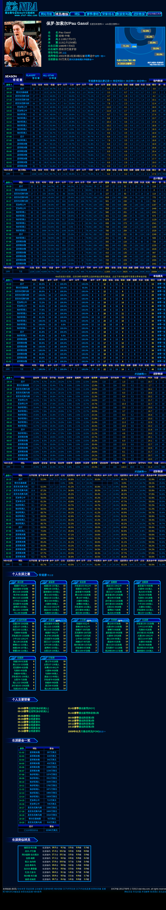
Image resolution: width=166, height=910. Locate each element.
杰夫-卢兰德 (30, 851)
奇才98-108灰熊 (20, 595)
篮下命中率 (43, 475)
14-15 (9, 111)
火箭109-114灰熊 (114, 627)
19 (104, 302)
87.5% (42, 313)
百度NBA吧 (48, 889)
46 (153, 306)
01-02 (9, 166)
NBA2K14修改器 (12, 892)
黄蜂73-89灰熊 (114, 630)
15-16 (9, 107)
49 (34, 317)
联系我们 (154, 892)
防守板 (53, 378)
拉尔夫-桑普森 (30, 869)
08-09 (9, 133)
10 (49, 295)
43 (153, 332)
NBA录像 (58, 889)
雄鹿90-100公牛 (83, 589)
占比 (63, 475)
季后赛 (50, 575)
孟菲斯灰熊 (22, 144)
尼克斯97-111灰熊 (114, 648)
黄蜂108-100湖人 (51, 589)
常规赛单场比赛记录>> (100, 81)
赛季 (9, 84)
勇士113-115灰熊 (20, 664)
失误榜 (145, 620)
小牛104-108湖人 (145, 604)
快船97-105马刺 (83, 630)
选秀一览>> (100, 56)
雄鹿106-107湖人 (51, 586)
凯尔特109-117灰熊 (114, 651)
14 (104, 299)
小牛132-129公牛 (20, 639)
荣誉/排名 (108, 14)
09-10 (9, 129)
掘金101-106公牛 (114, 586)
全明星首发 (34, 728)
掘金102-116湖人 (51, 610)
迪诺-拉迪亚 (30, 879)
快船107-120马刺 (83, 636)
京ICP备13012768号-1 (121, 889)
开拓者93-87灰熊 (83, 648)
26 (153, 313)
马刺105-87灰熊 (20, 689)
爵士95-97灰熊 (114, 598)
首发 (40, 85)
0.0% (63, 324)
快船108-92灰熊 (20, 661)
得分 (154, 85)
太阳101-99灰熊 (114, 607)
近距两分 (71, 475)
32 (153, 324)
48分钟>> (141, 81)
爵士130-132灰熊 (83, 595)
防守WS (142, 378)
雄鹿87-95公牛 (20, 586)
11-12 (9, 122)
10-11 (9, 125)
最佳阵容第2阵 (86, 723)
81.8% (42, 332)
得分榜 (20, 582)
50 (34, 306)
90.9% (42, 343)
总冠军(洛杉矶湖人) (39, 708)
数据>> (102, 731)
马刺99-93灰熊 (20, 633)
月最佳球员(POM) (90, 731)
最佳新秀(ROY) (87, 708)
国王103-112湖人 (20, 630)
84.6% (42, 358)
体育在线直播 (27, 892)
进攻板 (44, 378)
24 (153, 299)
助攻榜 (83, 582)
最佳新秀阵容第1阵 (89, 713)
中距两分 (98, 475)
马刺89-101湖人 (51, 613)
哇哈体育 (21, 889)
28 (55, 343)
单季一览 (161, 284)
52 (34, 321)
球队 (77, 14)
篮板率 (36, 378)
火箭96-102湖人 (145, 589)
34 (153, 321)
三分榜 (83, 620)
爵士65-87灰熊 (114, 624)
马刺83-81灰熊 (145, 630)
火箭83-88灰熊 (145, 642)
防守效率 (115, 378)
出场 (34, 85)
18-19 (9, 89)
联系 (14, 889)
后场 (120, 85)
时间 (46, 85)
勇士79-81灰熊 (51, 661)
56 (34, 347)
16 (117, 306)
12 (104, 284)
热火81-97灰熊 (114, 613)
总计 (22, 88)
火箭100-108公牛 (145, 636)
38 (34, 299)
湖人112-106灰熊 (20, 682)
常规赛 (43, 575)
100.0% (63, 284)
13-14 (9, 114)
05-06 (9, 151)
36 (153, 328)
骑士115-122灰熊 (20, 598)
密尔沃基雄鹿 (22, 92)
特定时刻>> (119, 81)
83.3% (42, 306)
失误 (143, 85)
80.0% (42, 284)
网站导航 (46, 14)
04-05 (9, 155)
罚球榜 (114, 620)
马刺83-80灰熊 (20, 670)
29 (153, 310)
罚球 (91, 85)
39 (34, 310)
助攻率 (61, 378)
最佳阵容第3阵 (86, 717)
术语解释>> (140, 374)
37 (34, 295)
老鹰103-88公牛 (51, 667)
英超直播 (30, 889)
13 (153, 284)
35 (153, 343)
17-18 (9, 100)
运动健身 (39, 889)
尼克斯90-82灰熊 (20, 667)
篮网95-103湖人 (20, 607)
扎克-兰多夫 (30, 872)
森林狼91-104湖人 (145, 651)
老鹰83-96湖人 (83, 604)
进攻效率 (104, 378)
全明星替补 (34, 716)
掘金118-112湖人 (51, 598)
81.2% (42, 317)
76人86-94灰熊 (20, 613)
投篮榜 (51, 620)
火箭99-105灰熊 (114, 636)
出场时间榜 (22, 620)
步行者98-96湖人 (83, 610)
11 (117, 284)
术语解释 (146, 892)
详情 (64, 53)
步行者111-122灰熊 (114, 601)
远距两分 (124, 475)
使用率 (94, 378)
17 (55, 295)
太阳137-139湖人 (20, 627)
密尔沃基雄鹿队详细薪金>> (81, 59)
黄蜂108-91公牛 (83, 627)
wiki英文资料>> (112, 24)
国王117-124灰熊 (114, 592)
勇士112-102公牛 (51, 607)
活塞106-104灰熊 (20, 624)
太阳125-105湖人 (51, 651)
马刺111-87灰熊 (145, 601)
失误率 (86, 378)
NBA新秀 (38, 892)
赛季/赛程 (93, 14)
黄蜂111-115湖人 (20, 645)
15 (34, 288)
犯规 (148, 85)
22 (104, 324)
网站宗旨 (128, 892)
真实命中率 (152, 475)
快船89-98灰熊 (51, 682)
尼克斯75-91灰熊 (20, 604)
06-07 (9, 148)
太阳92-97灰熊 (114, 589)
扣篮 (156, 378)
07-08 (9, 137)
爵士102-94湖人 (51, 595)
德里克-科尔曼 (30, 848)
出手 (65, 85)
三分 (72, 85)
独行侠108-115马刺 (83, 645)
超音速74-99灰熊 (83, 592)
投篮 (53, 85)
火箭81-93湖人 (145, 607)
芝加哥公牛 (22, 107)
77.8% (42, 310)
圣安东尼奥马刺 (22, 96)
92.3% (42, 328)
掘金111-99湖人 (51, 676)
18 (55, 299)
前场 (114, 85)
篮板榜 (51, 582)
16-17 (9, 103)
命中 (59, 85)
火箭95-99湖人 (51, 604)
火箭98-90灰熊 (51, 670)
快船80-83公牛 (83, 624)
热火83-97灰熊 (145, 592)
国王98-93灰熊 (51, 686)
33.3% (42, 288)
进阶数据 (139, 14)
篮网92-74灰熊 (114, 610)
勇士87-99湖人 (83, 598)
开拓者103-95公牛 (83, 586)
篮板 (109, 85)
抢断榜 (145, 582)
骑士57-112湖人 (145, 613)
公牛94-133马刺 (83, 639)
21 (55, 328)
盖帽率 (78, 378)
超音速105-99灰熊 (114, 633)
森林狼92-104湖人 (51, 592)
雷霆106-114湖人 (20, 651)
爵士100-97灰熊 (83, 651)
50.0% (85, 288)
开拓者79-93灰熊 (51, 679)
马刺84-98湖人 (51, 673)
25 (153, 295)
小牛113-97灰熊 (145, 627)
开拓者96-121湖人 (83, 607)
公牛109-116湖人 (51, 645)
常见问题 (137, 892)
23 (34, 284)
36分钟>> (131, 81)
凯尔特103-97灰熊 (145, 648)
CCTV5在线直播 (83, 889)
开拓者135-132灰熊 (20, 636)
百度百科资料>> (97, 24)
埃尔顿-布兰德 (30, 876)
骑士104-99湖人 (51, 601)
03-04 (9, 159)
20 (104, 306)
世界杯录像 (96, 889)
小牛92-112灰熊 (20, 601)
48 (34, 302)
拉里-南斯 (30, 858)
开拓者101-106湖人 (20, 676)
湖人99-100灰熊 (20, 642)
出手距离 (33, 475)
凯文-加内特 (30, 862)
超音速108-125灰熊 (114, 595)
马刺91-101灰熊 (145, 598)
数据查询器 (124, 14)
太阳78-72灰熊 (20, 679)
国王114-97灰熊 (145, 639)
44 (34, 313)
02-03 (9, 162)
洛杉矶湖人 (22, 114)
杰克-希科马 (30, 865)
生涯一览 (161, 369)
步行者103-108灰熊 (114, 604)
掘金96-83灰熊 (114, 642)
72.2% (42, 302)
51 (34, 324)
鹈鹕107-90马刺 (83, 642)
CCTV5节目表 (69, 889)
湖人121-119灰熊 (20, 610)
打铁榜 (51, 658)
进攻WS (132, 378)
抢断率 (69, 378)
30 (55, 306)
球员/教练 (61, 14)
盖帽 (137, 85)
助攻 (126, 85)
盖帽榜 (114, 582)
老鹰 (87, 55)
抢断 (131, 85)
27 (55, 310)
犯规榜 (20, 658)
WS (123, 378)
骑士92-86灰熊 (145, 645)
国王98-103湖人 (83, 613)
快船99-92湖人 (20, 673)
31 (153, 302)
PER (150, 378)
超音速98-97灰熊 (20, 589)
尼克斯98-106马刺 (83, 633)
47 (34, 332)
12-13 (9, 118)
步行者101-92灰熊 (145, 633)
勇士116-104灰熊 (20, 592)
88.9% (42, 354)
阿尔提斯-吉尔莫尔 (30, 855)
